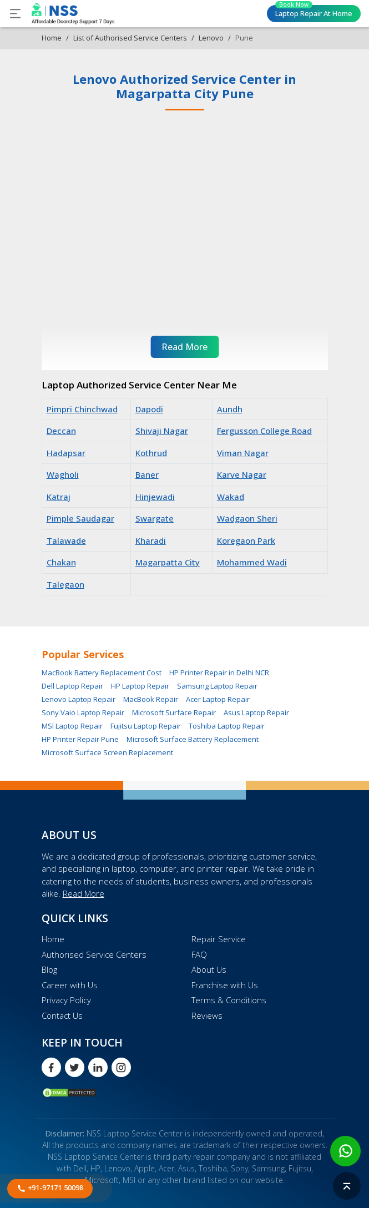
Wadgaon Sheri (247, 518)
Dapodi (149, 409)
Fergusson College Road (264, 430)
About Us (208, 969)
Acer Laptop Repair (218, 699)
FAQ (199, 954)
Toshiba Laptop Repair (227, 726)
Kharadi (150, 540)
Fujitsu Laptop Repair (145, 726)
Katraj (58, 496)
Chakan (61, 562)
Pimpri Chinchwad (82, 409)
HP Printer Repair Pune (80, 739)
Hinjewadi (155, 496)
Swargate (154, 518)
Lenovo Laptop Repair (78, 699)
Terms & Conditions (228, 999)
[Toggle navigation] (15, 14)
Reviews (207, 1015)
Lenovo (211, 38)
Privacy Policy (66, 999)
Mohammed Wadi (252, 562)
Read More (83, 893)
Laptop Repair (313, 11)
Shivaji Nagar (161, 430)
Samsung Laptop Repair (217, 686)
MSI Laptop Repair (72, 726)
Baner (147, 474)
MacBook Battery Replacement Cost (101, 673)
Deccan (61, 430)
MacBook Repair (150, 699)
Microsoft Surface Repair (174, 712)
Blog (49, 969)
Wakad (230, 496)
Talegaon (65, 584)
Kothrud (151, 452)
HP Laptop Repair (140, 686)
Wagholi (63, 474)
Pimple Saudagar (80, 518)
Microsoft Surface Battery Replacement (193, 739)
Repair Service (218, 938)
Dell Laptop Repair (72, 686)
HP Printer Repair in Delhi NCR (219, 673)
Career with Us (70, 984)
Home (52, 38)
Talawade (66, 540)
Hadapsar (66, 452)
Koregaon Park (246, 540)
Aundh (229, 409)
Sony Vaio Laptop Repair (83, 712)
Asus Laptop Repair (256, 712)
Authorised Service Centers (94, 954)
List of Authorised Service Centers (130, 38)
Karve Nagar (241, 474)
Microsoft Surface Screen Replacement (107, 752)
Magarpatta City (167, 562)
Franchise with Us (224, 984)
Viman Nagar (243, 452)
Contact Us (62, 1015)
